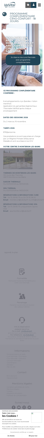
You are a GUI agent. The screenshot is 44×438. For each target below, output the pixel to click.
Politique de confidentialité (17, 395)
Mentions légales (13, 389)
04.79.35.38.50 (28, 335)
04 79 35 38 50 (29, 197)
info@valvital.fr (37, 200)
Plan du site (11, 367)
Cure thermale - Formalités (17, 356)
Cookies (9, 391)
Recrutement (12, 376)
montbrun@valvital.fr (19, 200)
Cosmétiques (11, 363)
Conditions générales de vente (18, 387)
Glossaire (10, 365)
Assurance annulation (14, 393)
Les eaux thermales (14, 361)
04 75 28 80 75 (14, 197)
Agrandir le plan (11, 252)
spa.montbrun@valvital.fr (20, 211)
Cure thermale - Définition (16, 358)
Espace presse (12, 378)
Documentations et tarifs (16, 354)
